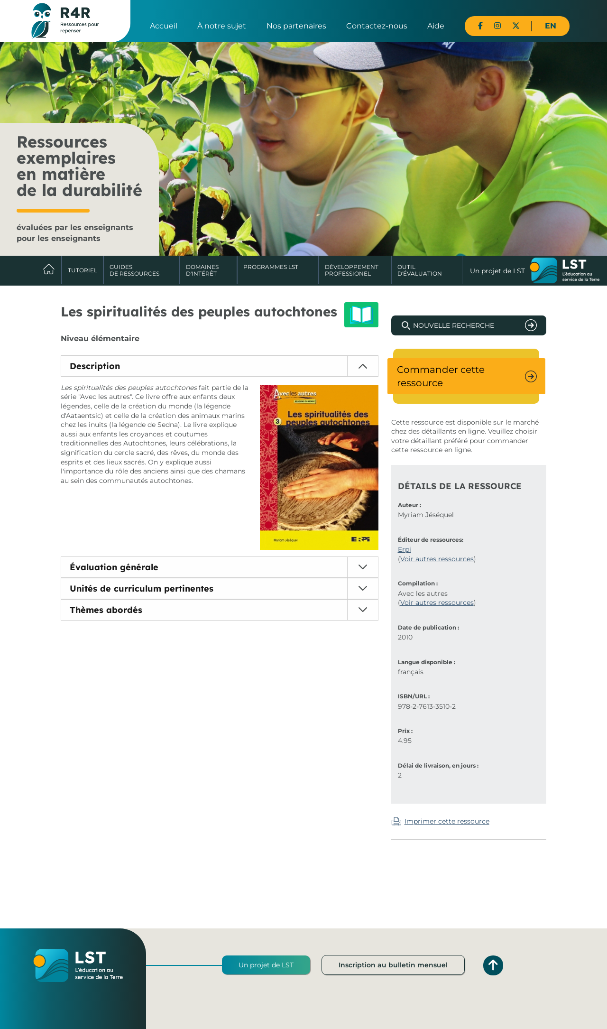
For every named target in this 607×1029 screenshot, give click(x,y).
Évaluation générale (114, 567)
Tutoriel (82, 270)
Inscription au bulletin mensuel (393, 965)
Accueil (163, 25)
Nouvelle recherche (453, 325)
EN (550, 25)
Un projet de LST (266, 965)
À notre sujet (221, 25)
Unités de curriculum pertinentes (141, 588)
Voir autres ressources (437, 559)
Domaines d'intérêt (202, 270)
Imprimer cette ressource (447, 821)
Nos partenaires (296, 25)
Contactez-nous (376, 25)
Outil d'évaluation (419, 270)
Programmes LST (270, 266)
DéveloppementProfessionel (351, 270)
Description (95, 366)
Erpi (404, 549)
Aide (435, 25)
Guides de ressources (134, 270)
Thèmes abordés (106, 609)
